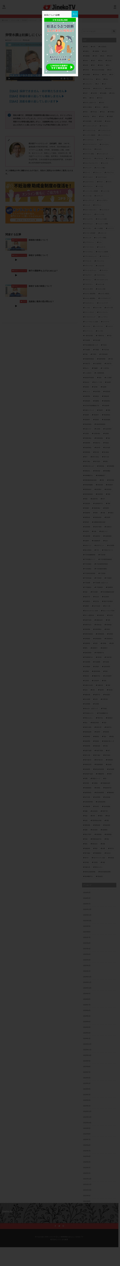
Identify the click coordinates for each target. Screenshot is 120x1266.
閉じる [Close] (75, 14)
